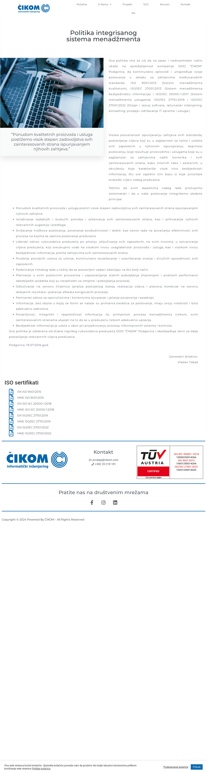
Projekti (127, 4)
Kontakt (185, 4)
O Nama (104, 4)
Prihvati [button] (197, 767)
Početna (82, 4)
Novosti (164, 4)
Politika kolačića (41, 768)
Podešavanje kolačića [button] (175, 767)
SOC (146, 4)
